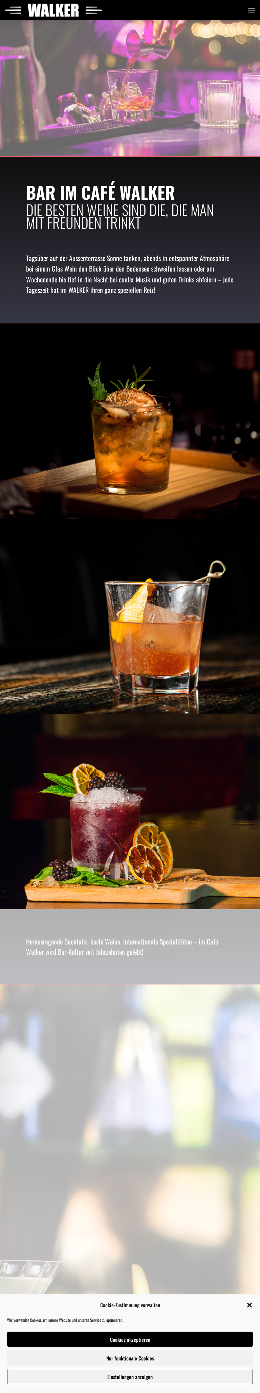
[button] (249, 1305)
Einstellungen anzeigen (130, 1376)
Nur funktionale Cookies (130, 1358)
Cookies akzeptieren (130, 1339)
